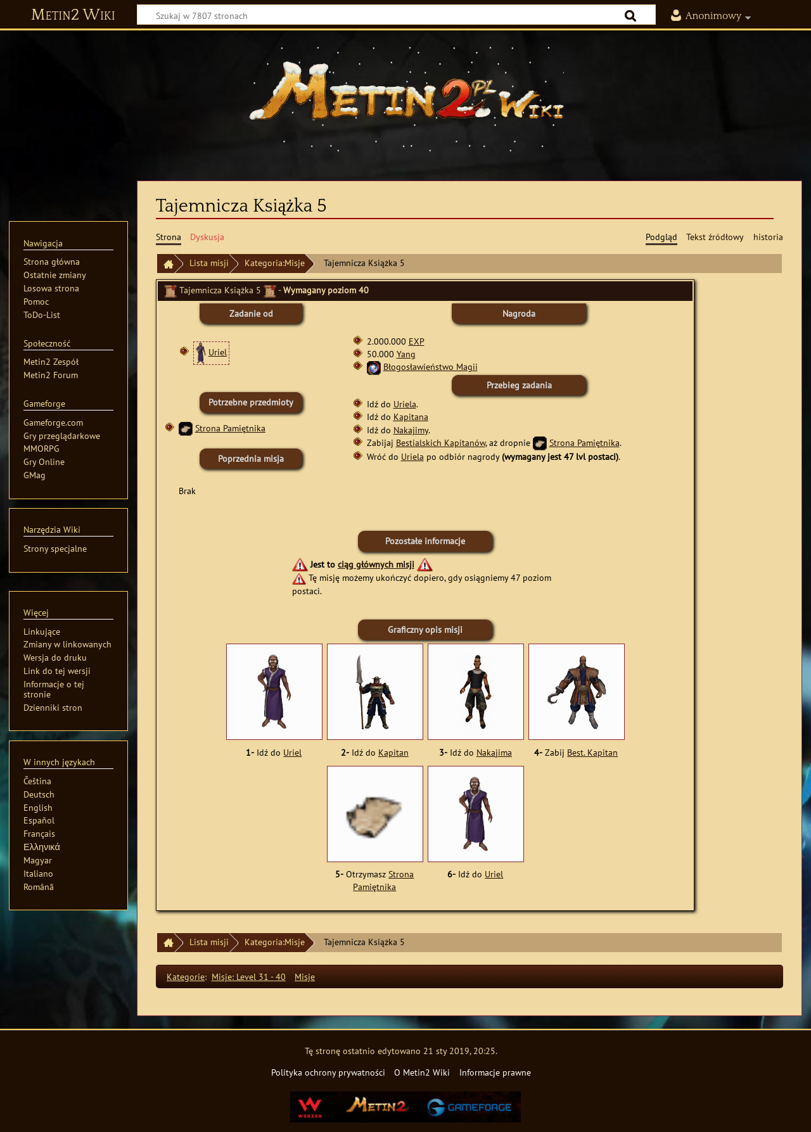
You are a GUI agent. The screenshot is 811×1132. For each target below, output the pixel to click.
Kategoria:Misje (275, 263)
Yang (406, 354)
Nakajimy (410, 430)
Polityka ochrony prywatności (328, 1072)
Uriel (217, 352)
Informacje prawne (495, 1072)
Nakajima (494, 752)
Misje (305, 976)
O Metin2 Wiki (422, 1072)
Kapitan (393, 752)
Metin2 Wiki (73, 15)
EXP (417, 341)
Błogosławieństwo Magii (430, 366)
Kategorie (186, 976)
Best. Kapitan (592, 752)
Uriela (404, 404)
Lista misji (209, 263)
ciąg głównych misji (376, 564)
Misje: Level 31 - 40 (249, 976)
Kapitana (410, 416)
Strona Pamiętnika (230, 428)
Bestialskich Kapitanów (440, 442)
